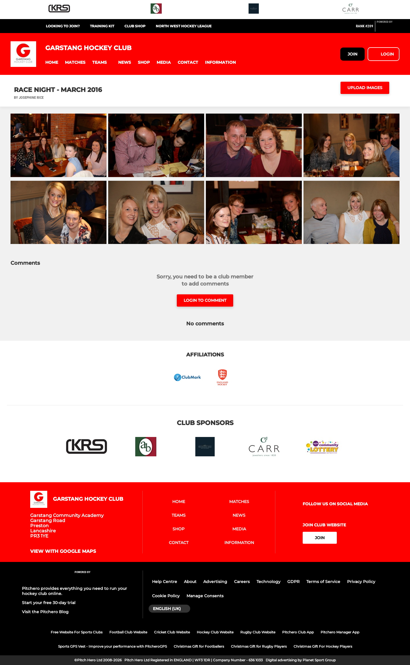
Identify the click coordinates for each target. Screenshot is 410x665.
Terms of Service (323, 581)
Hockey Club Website (215, 632)
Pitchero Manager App (340, 632)
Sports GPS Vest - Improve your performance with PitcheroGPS (112, 646)
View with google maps (63, 551)
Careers (242, 581)
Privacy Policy (361, 581)
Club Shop (134, 26)
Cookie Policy (166, 595)
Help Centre (164, 581)
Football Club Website (128, 632)
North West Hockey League (184, 26)
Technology (268, 581)
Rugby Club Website (257, 632)
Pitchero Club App (298, 632)
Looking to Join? (63, 26)
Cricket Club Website (172, 632)
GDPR (293, 581)
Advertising (215, 581)
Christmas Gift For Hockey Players (323, 646)
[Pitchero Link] (388, 28)
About (190, 581)
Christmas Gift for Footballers (199, 646)
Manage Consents (205, 595)
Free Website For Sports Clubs (76, 632)
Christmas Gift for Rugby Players (259, 646)
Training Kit (102, 26)
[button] (52, 62)
